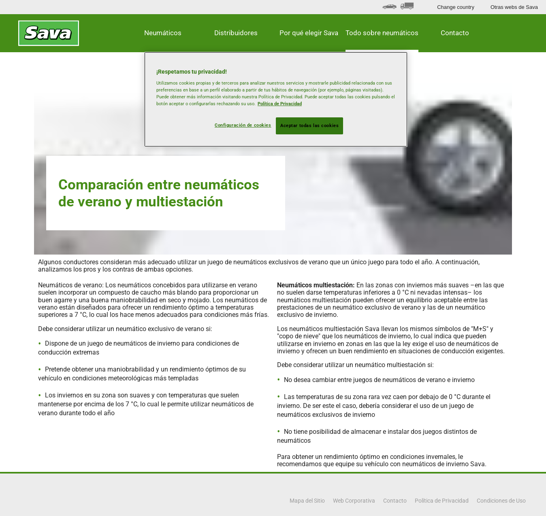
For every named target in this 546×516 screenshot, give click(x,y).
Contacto (455, 33)
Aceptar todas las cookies (309, 125)
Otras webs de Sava (514, 7)
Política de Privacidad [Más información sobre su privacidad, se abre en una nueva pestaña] (280, 103)
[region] (275, 99)
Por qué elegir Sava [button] (308, 33)
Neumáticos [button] (162, 33)
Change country (455, 7)
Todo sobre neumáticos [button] (382, 33)
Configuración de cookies (243, 125)
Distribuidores (236, 33)
